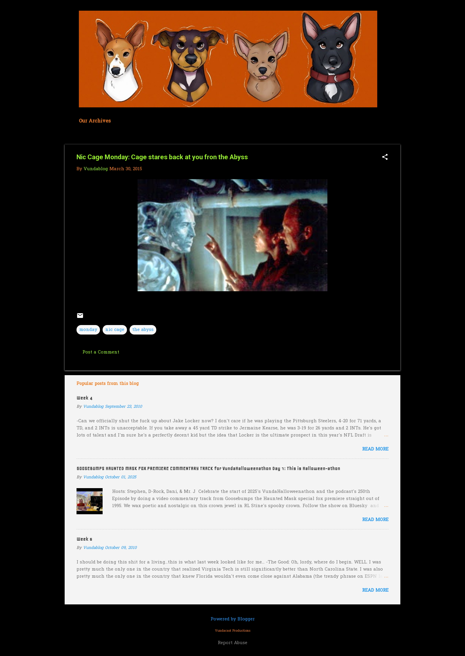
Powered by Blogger (233, 619)
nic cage (114, 330)
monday (88, 330)
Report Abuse (232, 643)
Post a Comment (100, 352)
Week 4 (84, 398)
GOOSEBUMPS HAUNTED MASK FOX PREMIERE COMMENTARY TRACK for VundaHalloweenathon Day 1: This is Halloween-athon (208, 468)
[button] (384, 157)
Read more (375, 449)
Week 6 (84, 539)
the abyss (143, 330)
